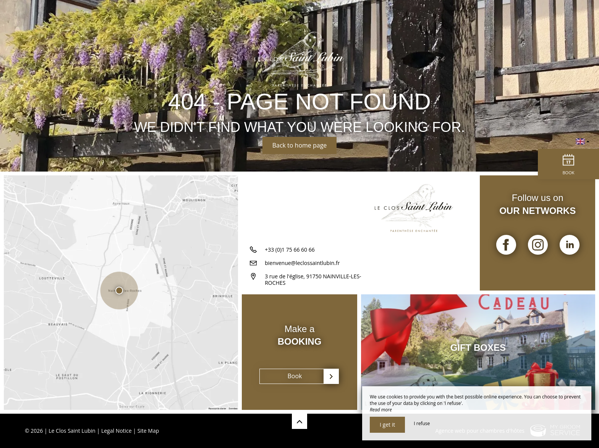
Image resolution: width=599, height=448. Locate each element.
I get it (387, 424)
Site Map (148, 430)
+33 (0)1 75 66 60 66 (290, 249)
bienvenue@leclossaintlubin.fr (302, 263)
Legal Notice (116, 430)
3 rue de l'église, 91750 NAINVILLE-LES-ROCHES (313, 279)
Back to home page (299, 145)
